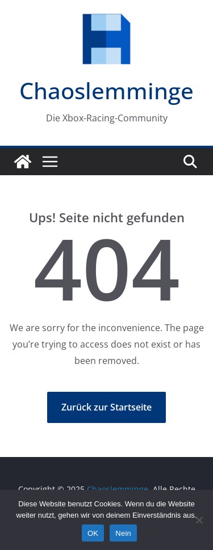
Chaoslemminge (106, 90)
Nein (123, 533)
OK (92, 533)
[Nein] (198, 520)
